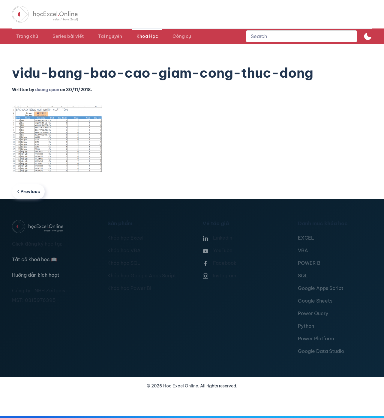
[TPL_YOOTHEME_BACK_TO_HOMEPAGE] (50, 14)
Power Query (313, 313)
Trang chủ (27, 36)
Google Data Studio (321, 351)
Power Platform (316, 339)
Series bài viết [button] (68, 36)
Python (306, 326)
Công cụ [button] (181, 36)
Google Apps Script (321, 288)
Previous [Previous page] (28, 191)
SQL (303, 276)
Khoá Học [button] (147, 36)
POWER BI (310, 263)
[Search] (301, 36)
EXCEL (306, 238)
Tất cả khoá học (34, 259)
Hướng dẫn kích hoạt (35, 275)
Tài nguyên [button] (110, 36)
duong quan (47, 89)
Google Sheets (315, 301)
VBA (303, 250)
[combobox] (301, 36)
